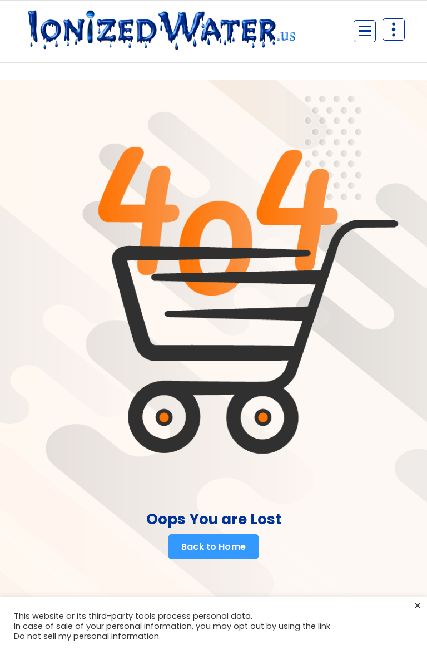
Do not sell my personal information (86, 636)
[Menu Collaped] (365, 31)
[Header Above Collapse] (394, 29)
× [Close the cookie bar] (417, 606)
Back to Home (213, 547)
